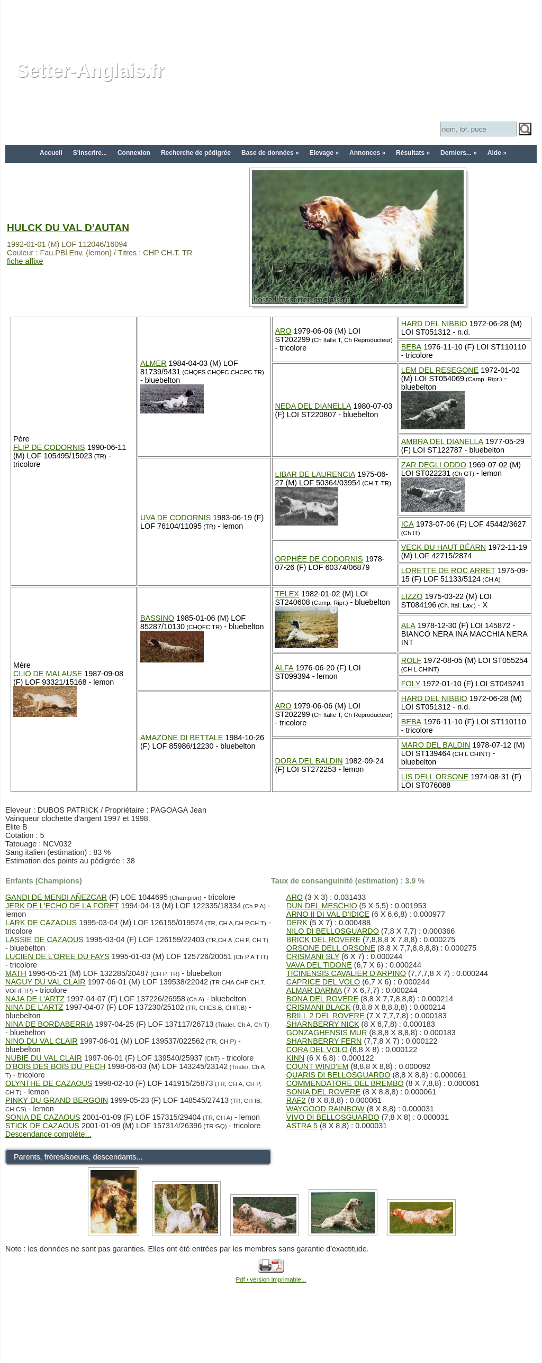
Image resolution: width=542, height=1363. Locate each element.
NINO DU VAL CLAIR (41, 1041)
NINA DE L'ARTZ (34, 1007)
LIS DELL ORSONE (434, 776)
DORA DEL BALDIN (308, 761)
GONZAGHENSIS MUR (326, 1032)
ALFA (284, 668)
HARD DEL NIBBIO (434, 323)
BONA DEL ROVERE (322, 998)
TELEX (287, 594)
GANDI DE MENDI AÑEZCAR (56, 897)
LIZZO (412, 596)
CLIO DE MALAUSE (47, 673)
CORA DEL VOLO (317, 1049)
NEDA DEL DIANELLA (313, 406)
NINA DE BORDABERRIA (49, 1024)
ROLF (411, 660)
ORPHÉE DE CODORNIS (319, 559)
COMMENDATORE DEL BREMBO (345, 1083)
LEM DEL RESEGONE (440, 370)
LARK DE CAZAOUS (41, 922)
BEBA (411, 347)
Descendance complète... (48, 1134)
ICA (407, 524)
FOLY (411, 683)
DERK (297, 922)
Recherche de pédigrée (196, 152)
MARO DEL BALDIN (436, 745)
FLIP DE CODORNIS (49, 447)
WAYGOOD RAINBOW (325, 1108)
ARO (283, 331)
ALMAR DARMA (314, 990)
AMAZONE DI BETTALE (181, 737)
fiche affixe (25, 261)
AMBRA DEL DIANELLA (442, 441)
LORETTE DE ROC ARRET (448, 570)
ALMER (153, 363)
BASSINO (157, 618)
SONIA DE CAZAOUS (42, 1117)
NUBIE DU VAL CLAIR (43, 1058)
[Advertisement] (271, 24)
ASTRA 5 (302, 1125)
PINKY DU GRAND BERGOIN (56, 1100)
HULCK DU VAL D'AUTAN (68, 227)
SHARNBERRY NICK (322, 1024)
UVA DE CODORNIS (175, 517)
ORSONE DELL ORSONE (330, 948)
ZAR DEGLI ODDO (433, 465)
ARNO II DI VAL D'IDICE (327, 914)
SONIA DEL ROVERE (323, 1092)
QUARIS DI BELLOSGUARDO (338, 1075)
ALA (408, 625)
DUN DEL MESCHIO (321, 905)
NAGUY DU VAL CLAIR (45, 982)
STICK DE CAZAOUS (42, 1125)
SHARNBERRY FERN (324, 1041)
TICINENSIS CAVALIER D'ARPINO (346, 973)
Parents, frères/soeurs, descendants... (78, 1157)
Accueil (51, 152)
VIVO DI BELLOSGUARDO (333, 1117)
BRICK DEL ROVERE (323, 939)
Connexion (134, 152)
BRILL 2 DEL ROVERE (325, 1015)
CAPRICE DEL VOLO (323, 982)
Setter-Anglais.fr (90, 70)
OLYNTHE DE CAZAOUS (48, 1083)
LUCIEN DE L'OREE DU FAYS (57, 956)
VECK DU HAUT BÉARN (443, 547)
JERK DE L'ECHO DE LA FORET (62, 905)
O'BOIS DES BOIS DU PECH (55, 1066)
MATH (15, 973)
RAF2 (296, 1100)
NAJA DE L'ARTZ (35, 998)
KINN (295, 1058)
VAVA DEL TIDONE (319, 965)
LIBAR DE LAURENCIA (315, 474)
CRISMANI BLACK (318, 1007)
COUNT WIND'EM (317, 1066)
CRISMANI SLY (312, 956)
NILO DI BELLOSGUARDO (332, 931)
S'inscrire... (90, 152)
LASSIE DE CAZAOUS (44, 939)
